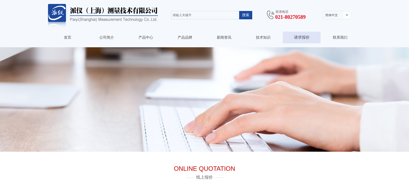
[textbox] (205, 15)
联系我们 (340, 37)
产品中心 (146, 37)
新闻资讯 (224, 37)
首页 (67, 37)
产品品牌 (185, 37)
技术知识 (263, 37)
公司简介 (106, 37)
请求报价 (302, 37)
